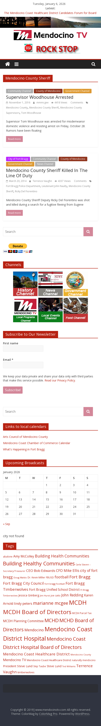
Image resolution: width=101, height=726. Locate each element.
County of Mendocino (48, 91)
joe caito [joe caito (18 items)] (55, 595)
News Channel (45, 164)
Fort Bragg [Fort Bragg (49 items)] (79, 577)
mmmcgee (42, 102)
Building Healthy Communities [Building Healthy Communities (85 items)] (39, 563)
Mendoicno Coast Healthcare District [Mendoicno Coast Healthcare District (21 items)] (49, 660)
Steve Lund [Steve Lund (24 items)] (54, 666)
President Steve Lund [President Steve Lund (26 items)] (17, 666)
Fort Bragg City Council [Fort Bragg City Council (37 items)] (23, 583)
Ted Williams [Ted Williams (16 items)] (68, 666)
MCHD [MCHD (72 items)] (52, 620)
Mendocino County (17, 107)
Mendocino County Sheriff (44, 107)
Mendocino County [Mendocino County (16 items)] (81, 654)
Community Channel (19, 91)
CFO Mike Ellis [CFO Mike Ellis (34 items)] (67, 570)
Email (8, 360)
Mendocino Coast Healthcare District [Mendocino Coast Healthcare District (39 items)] (36, 653)
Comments (76, 102)
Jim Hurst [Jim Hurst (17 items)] (45, 595)
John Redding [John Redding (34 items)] (72, 595)
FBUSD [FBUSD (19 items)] (50, 577)
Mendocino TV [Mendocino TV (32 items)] (14, 659)
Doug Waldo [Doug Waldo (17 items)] (20, 577)
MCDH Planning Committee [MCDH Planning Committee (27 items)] (23, 621)
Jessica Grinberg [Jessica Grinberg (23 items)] (28, 595)
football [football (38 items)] (62, 576)
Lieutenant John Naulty (54, 186)
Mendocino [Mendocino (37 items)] (34, 629)
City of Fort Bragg (18, 159)
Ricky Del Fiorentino (26, 191)
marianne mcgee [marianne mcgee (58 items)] (50, 603)
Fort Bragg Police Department (23, 186)
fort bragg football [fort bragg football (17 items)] (55, 583)
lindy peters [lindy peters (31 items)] (23, 603)
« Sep (6, 524)
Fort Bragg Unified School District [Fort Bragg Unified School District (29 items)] (54, 589)
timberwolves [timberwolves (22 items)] (26, 672)
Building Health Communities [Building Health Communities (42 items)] (62, 556)
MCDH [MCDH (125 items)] (78, 602)
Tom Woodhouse (31, 113)
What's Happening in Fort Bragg (24, 449)
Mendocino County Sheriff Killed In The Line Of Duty (46, 172)
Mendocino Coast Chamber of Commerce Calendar (36, 443)
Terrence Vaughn (43, 181)
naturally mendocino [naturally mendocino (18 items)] (84, 660)
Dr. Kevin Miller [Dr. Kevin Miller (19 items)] (36, 577)
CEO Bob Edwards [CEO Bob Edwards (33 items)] (40, 570)
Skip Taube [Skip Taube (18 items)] (39, 666)
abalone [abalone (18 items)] (7, 556)
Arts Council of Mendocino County (25, 437)
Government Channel (77, 91)
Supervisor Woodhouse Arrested (39, 97)
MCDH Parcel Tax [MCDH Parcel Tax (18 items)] (82, 613)
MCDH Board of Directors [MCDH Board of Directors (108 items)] (37, 612)
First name (10, 343)
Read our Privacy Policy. (60, 380)
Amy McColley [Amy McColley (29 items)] (23, 556)
